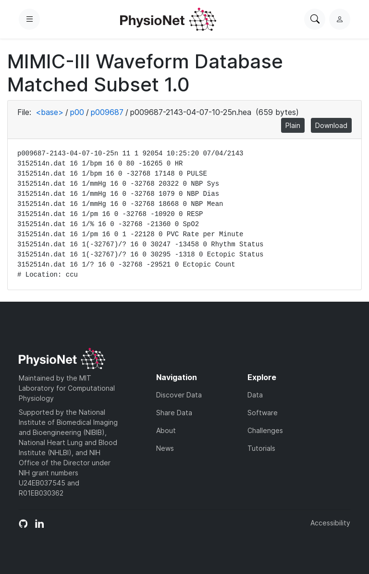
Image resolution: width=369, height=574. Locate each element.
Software (262, 412)
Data (255, 395)
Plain (292, 125)
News (165, 448)
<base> (49, 112)
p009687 (107, 112)
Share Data (174, 412)
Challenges (265, 430)
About (166, 430)
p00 (77, 112)
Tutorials (261, 448)
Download (331, 125)
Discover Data (179, 395)
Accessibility (330, 523)
